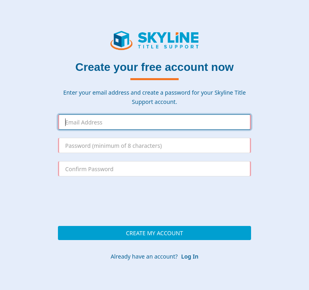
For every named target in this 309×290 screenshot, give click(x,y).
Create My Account (154, 233)
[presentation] (154, 200)
